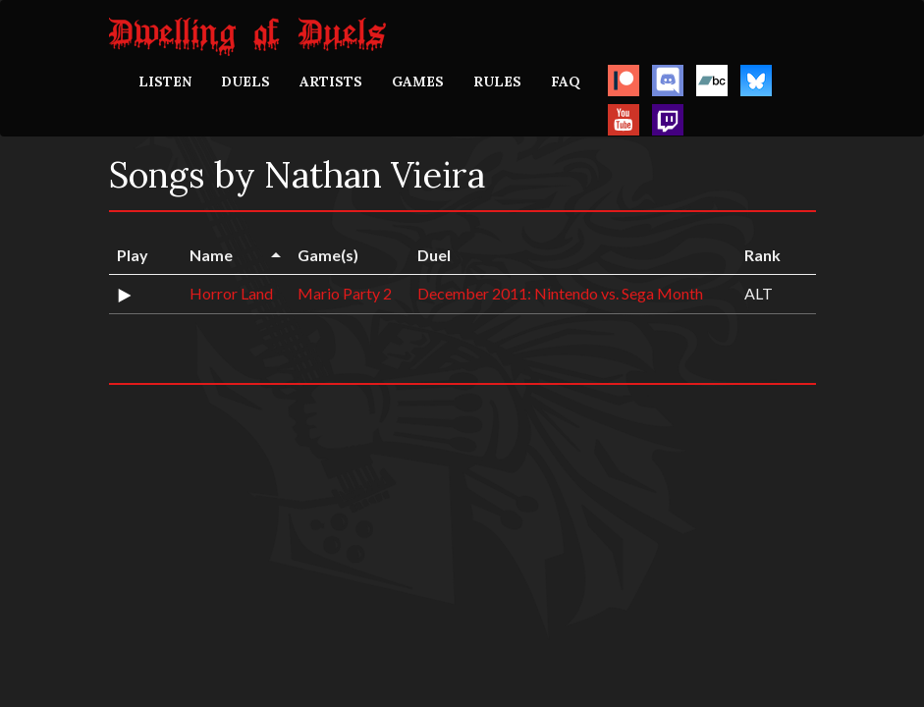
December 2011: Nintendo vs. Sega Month (560, 293)
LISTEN (164, 81)
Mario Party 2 (345, 293)
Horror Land (231, 293)
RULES (497, 81)
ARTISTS (330, 81)
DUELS (245, 81)
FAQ (565, 81)
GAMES (418, 81)
